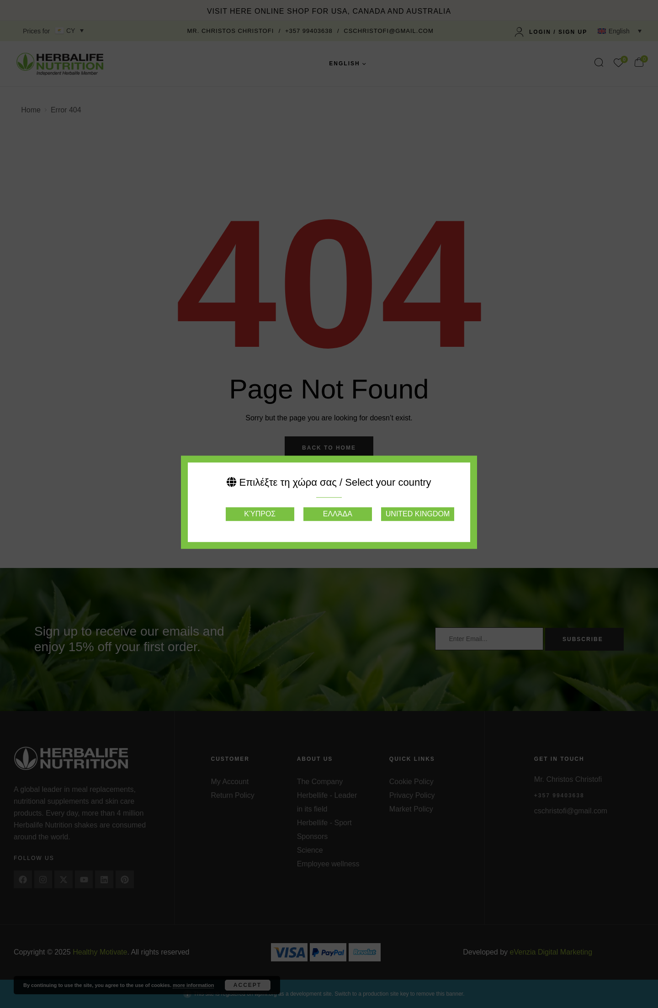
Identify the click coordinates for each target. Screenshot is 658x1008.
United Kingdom (418, 514)
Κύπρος (260, 514)
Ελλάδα (337, 514)
